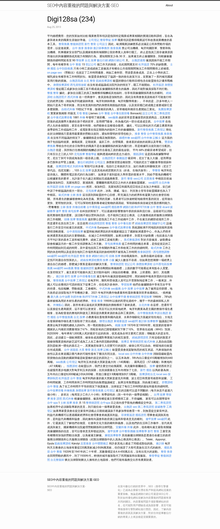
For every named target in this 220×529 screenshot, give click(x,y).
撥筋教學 (116, 207)
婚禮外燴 (124, 137)
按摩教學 (152, 321)
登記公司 (90, 64)
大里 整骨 (85, 349)
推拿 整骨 (140, 133)
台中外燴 (146, 137)
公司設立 (102, 44)
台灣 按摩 (159, 394)
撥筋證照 (140, 415)
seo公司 (138, 178)
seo (135, 406)
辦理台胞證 (106, 321)
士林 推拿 (76, 194)
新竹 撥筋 (146, 370)
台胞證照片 (60, 97)
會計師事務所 (101, 48)
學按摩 (80, 60)
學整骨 (156, 170)
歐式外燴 (64, 194)
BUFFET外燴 (142, 207)
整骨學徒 (105, 40)
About (169, 5)
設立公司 (147, 113)
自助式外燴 (68, 109)
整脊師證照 (117, 264)
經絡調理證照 (97, 223)
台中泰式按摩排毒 (61, 117)
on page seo (54, 72)
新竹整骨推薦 (145, 129)
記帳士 (157, 137)
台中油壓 (64, 296)
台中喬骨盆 (93, 207)
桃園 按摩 (121, 325)
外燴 (82, 117)
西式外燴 (72, 97)
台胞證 (51, 150)
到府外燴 (78, 166)
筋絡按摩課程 (104, 80)
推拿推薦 (115, 48)
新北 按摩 (97, 349)
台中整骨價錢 (127, 431)
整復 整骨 (53, 93)
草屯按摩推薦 (113, 243)
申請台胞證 (161, 313)
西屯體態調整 (161, 252)
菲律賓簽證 (128, 415)
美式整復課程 (132, 239)
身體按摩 (81, 390)
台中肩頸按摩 (75, 231)
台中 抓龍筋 (71, 349)
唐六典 (54, 296)
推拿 (75, 402)
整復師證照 (77, 44)
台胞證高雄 (76, 80)
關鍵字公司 (159, 223)
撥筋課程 (138, 154)
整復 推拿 (97, 300)
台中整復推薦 (145, 313)
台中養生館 (124, 223)
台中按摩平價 (118, 296)
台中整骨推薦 (155, 133)
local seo (123, 353)
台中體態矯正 (100, 443)
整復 (77, 268)
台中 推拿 (78, 48)
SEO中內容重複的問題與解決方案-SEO (83, 5)
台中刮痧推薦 (65, 68)
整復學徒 (91, 154)
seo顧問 (135, 137)
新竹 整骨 (90, 44)
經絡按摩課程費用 (91, 260)
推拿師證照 (144, 252)
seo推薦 (69, 268)
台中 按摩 (127, 288)
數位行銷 (102, 60)
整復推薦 (81, 219)
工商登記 (159, 129)
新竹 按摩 (70, 276)
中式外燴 (91, 227)
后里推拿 (149, 178)
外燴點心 (58, 305)
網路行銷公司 (117, 60)
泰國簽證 (121, 158)
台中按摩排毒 (55, 390)
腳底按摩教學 (113, 435)
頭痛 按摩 (64, 186)
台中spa (105, 402)
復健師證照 (87, 268)
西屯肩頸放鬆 (78, 84)
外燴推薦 (69, 390)
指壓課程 (72, 366)
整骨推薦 (64, 44)
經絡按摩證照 (143, 223)
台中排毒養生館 (86, 276)
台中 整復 (75, 64)
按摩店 (125, 341)
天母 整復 (82, 113)
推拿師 (88, 48)
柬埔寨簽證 (120, 321)
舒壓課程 (167, 382)
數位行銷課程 (86, 162)
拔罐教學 (160, 406)
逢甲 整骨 (61, 211)
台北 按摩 (90, 60)
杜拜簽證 (143, 64)
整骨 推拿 (85, 256)
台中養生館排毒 (120, 113)
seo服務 (113, 117)
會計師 (60, 276)
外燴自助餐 (79, 207)
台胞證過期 (138, 60)
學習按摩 (126, 284)
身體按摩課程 (61, 84)
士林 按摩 (66, 402)
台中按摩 (159, 121)
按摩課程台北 (147, 374)
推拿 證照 (56, 398)
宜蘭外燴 (121, 427)
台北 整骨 (89, 80)
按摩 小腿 (108, 260)
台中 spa (52, 402)
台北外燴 (164, 182)
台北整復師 (57, 459)
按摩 (114, 40)
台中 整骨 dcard (159, 207)
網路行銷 (128, 207)
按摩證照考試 (64, 166)
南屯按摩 (73, 211)
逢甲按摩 (151, 419)
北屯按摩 (79, 154)
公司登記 (94, 40)
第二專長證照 (162, 113)
